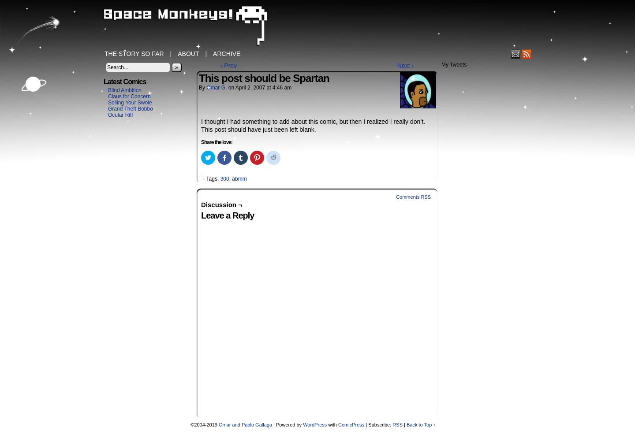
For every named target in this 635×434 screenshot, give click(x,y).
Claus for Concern (129, 96)
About (188, 53)
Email (515, 53)
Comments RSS (413, 197)
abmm (239, 179)
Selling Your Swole (130, 103)
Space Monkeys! (317, 26)
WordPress (315, 424)
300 (224, 179)
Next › (405, 65)
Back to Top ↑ (421, 424)
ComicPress (351, 424)
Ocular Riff (120, 115)
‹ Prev (228, 65)
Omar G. (216, 88)
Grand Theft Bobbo (130, 109)
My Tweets (454, 65)
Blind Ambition (125, 90)
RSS (526, 53)
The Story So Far (134, 53)
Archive (226, 53)
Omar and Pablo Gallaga (245, 424)
